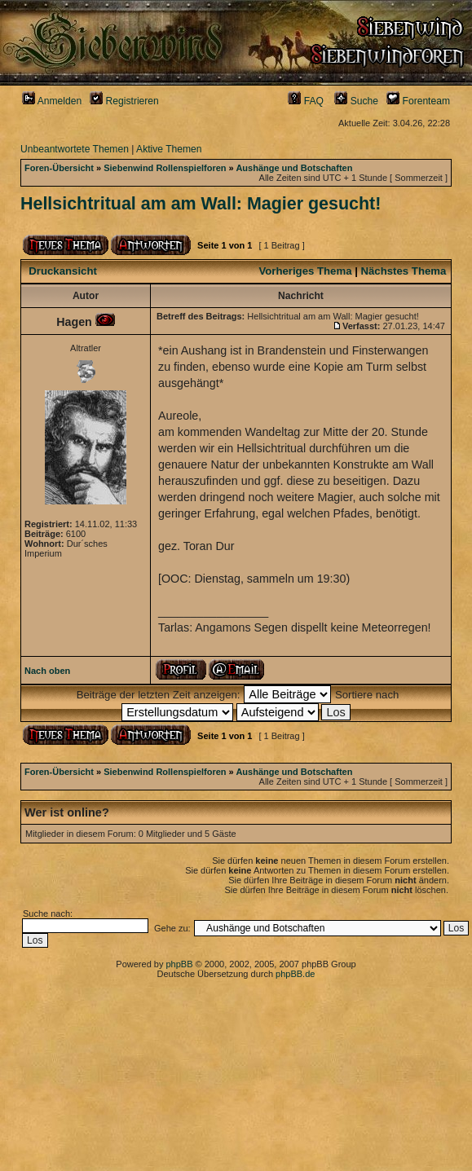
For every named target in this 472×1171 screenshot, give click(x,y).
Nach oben (47, 671)
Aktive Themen (168, 149)
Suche (356, 101)
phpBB (178, 964)
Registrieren (124, 101)
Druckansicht (63, 271)
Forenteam (418, 101)
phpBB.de (295, 974)
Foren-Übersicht (59, 168)
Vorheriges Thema (304, 271)
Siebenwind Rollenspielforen (165, 168)
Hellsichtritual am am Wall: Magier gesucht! (200, 204)
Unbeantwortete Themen (74, 149)
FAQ (306, 101)
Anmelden (52, 101)
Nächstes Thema (404, 271)
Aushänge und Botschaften (294, 168)
